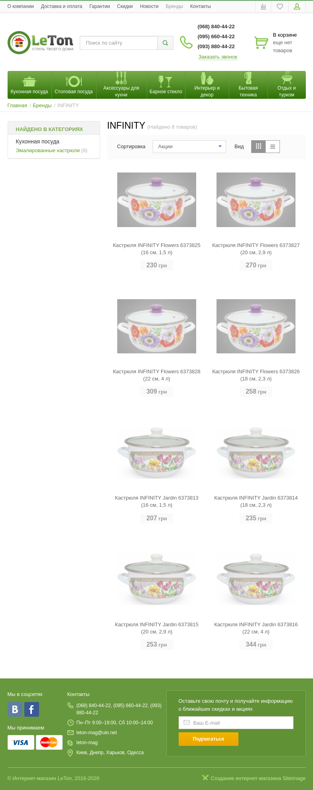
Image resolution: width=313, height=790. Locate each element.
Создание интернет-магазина (246, 778)
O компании (21, 6)
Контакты (200, 6)
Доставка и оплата (62, 6)
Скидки (125, 6)
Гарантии (99, 6)
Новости (149, 6)
